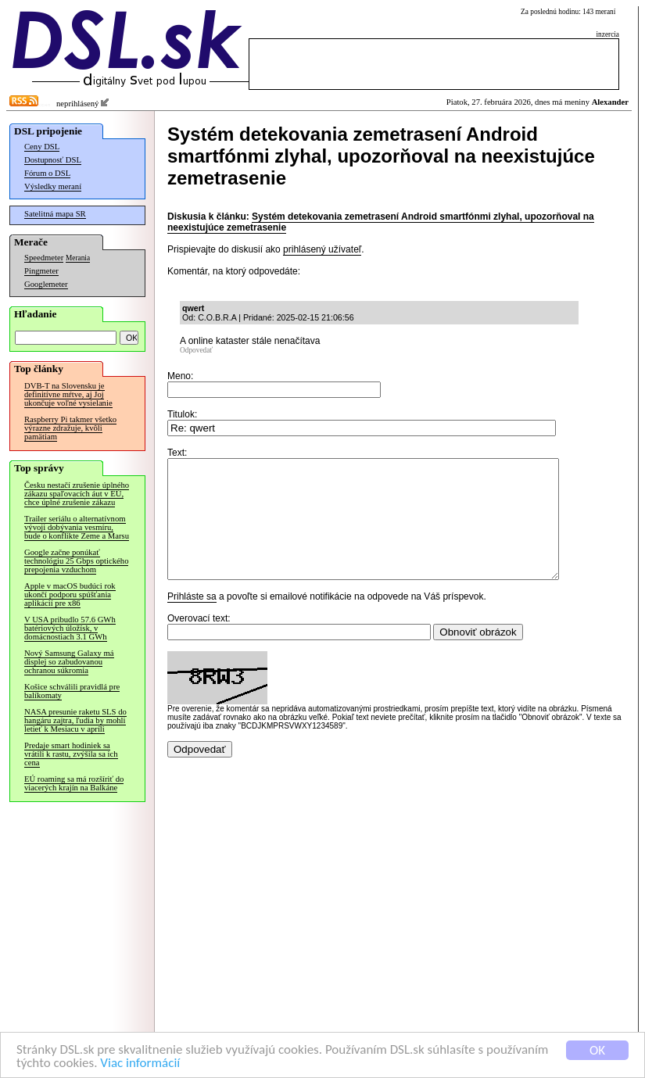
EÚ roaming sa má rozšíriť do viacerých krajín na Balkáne (74, 783)
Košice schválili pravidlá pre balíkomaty (72, 691)
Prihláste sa (192, 619)
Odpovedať (196, 350)
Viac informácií (140, 1063)
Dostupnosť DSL (52, 160)
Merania (78, 258)
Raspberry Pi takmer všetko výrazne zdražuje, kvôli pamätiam (70, 428)
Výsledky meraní (52, 186)
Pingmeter (41, 271)
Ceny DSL (41, 146)
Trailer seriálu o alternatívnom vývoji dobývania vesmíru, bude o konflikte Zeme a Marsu (76, 527)
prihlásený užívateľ (322, 249)
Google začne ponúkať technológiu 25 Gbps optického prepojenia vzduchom (76, 561)
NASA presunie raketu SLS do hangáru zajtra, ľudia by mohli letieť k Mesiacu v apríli (75, 720)
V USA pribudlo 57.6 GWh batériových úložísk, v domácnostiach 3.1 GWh (70, 628)
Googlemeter (46, 284)
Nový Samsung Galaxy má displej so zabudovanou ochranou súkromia (69, 662)
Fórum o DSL (47, 173)
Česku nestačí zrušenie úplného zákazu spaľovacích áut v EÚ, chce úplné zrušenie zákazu (76, 494)
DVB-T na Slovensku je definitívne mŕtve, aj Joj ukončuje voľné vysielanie (68, 394)
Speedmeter (43, 257)
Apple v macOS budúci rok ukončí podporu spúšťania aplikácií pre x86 (70, 594)
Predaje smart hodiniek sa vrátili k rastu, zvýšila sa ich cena (71, 754)
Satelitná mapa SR (55, 214)
